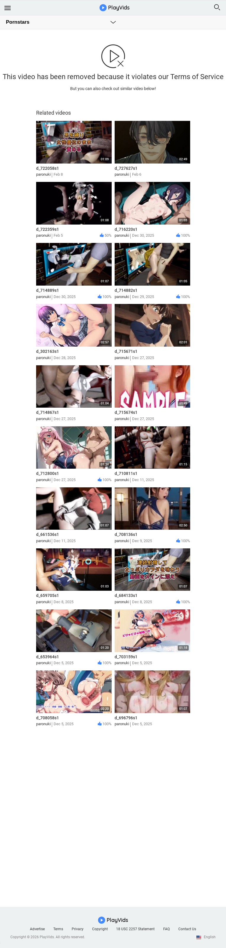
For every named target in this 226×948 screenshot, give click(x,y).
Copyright (100, 929)
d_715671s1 (126, 351)
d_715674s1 (126, 412)
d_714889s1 (47, 290)
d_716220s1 (126, 229)
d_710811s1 (126, 473)
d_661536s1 (47, 534)
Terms (58, 929)
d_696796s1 (126, 717)
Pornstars (17, 22)
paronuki (43, 174)
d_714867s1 (47, 412)
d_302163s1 (47, 351)
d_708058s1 (47, 717)
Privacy (78, 929)
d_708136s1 (126, 534)
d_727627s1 (126, 168)
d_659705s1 (47, 595)
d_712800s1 (47, 473)
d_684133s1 (126, 595)
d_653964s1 (47, 656)
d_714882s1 (126, 290)
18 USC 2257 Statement (135, 929)
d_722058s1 (47, 168)
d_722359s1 (47, 229)
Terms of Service (197, 77)
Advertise (37, 929)
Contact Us (187, 929)
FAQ (166, 929)
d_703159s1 (126, 656)
